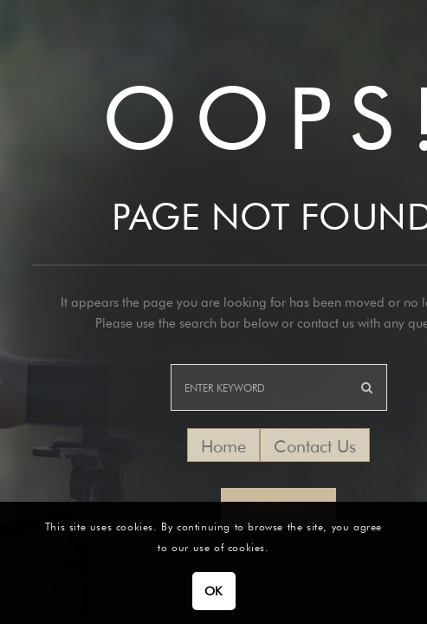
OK (213, 591)
